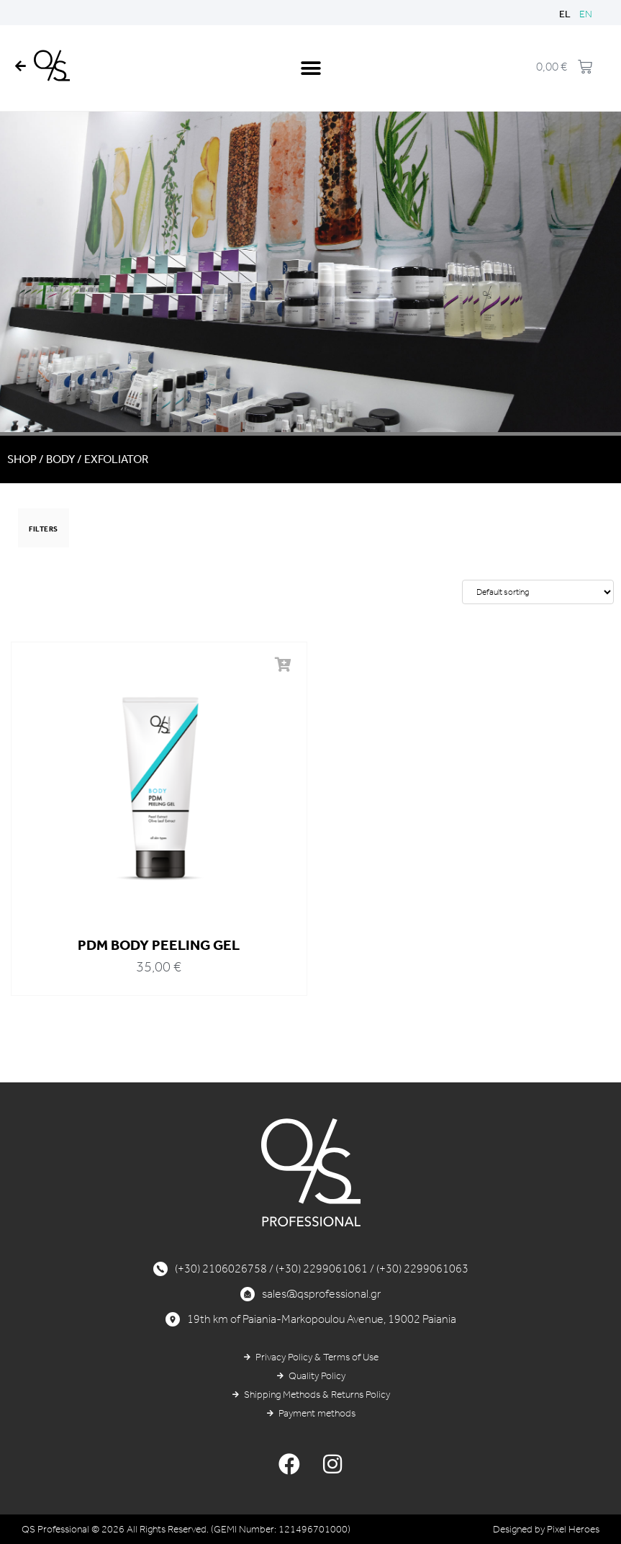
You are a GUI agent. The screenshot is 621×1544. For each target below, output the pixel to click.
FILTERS (43, 529)
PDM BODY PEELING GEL (159, 944)
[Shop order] (538, 592)
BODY (60, 459)
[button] (310, 68)
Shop (22, 459)
